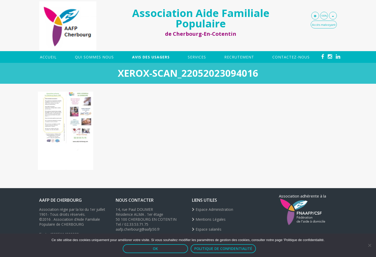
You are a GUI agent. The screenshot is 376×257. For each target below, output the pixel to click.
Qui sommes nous (94, 57)
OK (155, 248)
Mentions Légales (209, 219)
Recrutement (239, 57)
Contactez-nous (291, 57)
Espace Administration (212, 209)
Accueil (48, 57)
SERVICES (197, 57)
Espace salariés (206, 229)
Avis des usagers (151, 57)
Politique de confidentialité (223, 248)
